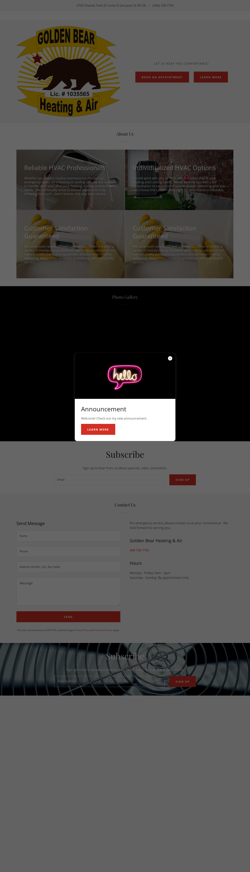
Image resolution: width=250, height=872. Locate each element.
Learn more (98, 429)
